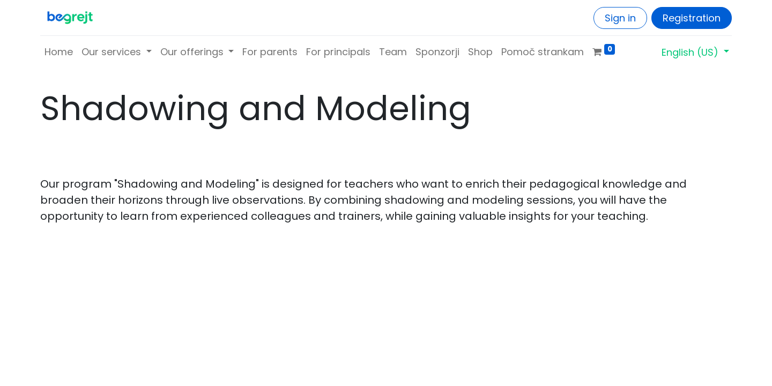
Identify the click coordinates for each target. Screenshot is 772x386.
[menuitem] (58, 51)
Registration (692, 18)
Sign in (620, 18)
